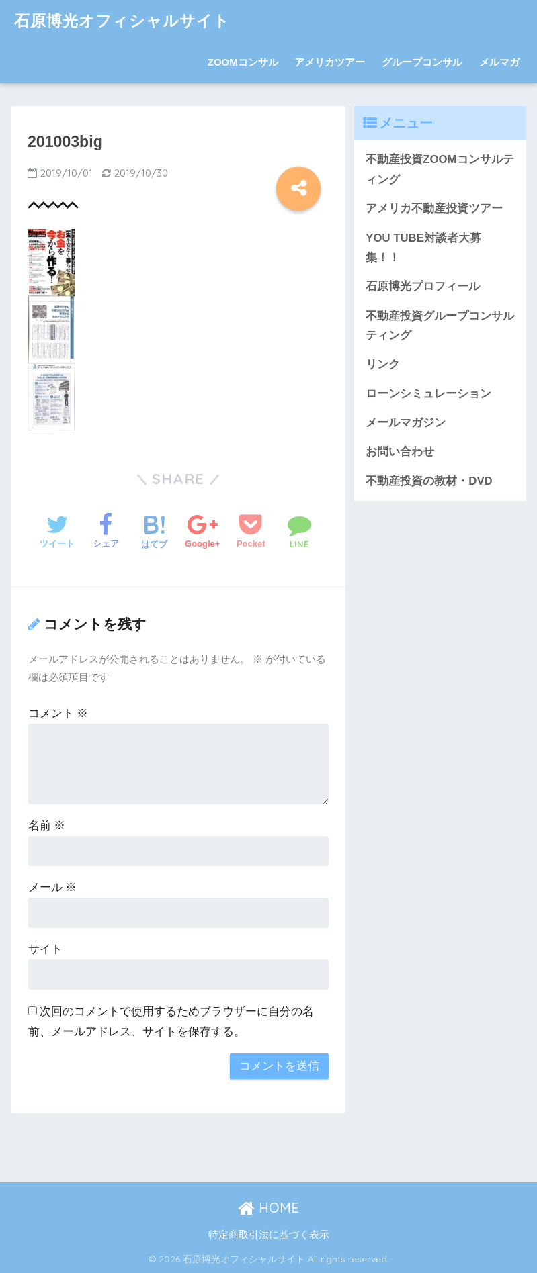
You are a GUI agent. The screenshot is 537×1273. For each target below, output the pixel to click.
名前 (47, 825)
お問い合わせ (400, 451)
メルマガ (499, 62)
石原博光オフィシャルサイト (122, 20)
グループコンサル (422, 62)
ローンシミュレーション (428, 393)
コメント (58, 713)
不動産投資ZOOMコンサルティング (439, 169)
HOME (268, 1207)
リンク (383, 364)
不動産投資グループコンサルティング (440, 326)
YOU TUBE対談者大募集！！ (423, 248)
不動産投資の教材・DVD (429, 481)
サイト (45, 949)
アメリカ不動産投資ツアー (434, 208)
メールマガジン (406, 422)
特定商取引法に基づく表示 (268, 1234)
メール (52, 887)
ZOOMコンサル (243, 62)
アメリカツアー (329, 62)
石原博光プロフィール (423, 286)
